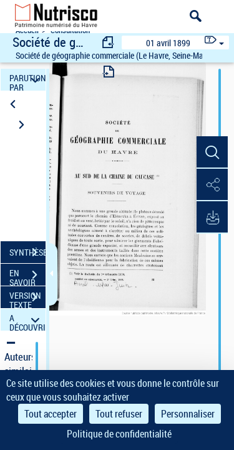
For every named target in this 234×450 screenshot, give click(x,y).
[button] (212, 152)
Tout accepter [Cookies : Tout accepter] (50, 414)
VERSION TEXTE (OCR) (27, 299)
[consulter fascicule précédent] (108, 42)
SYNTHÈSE (27, 252)
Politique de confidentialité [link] (119, 434)
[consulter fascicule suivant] (108, 71)
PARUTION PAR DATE (27, 80)
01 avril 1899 (168, 43)
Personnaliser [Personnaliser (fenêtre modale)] (188, 414)
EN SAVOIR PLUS (27, 276)
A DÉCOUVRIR (27, 320)
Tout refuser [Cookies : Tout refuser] (118, 414)
